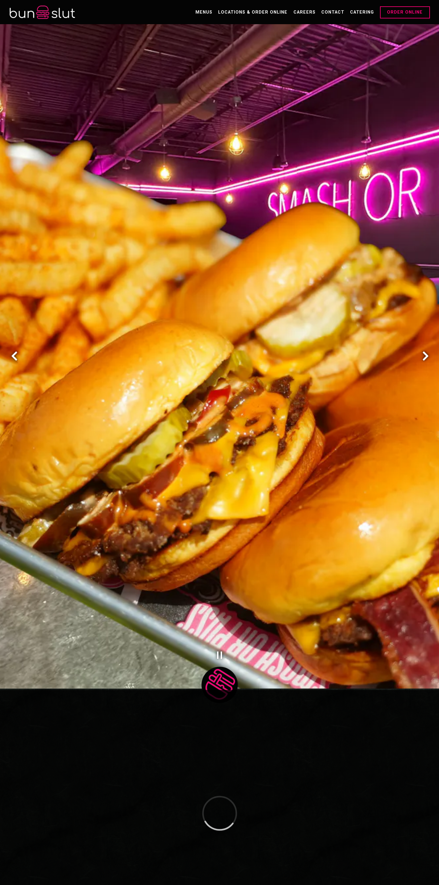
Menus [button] (203, 12)
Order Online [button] (405, 12)
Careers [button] (304, 12)
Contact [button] (332, 12)
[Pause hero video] (220, 588)
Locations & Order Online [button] (252, 12)
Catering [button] (362, 12)
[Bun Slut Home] (42, 12)
